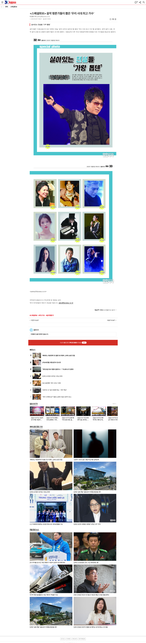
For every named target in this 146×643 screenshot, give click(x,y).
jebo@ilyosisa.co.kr (66, 303)
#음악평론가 (50, 315)
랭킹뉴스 (32, 350)
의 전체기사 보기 (105, 310)
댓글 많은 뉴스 (34, 530)
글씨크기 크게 (115, 19)
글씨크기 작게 (110, 19)
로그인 (62, 639)
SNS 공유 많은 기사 (36, 427)
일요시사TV (34, 404)
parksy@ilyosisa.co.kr (43, 16)
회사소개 (74, 639)
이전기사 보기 (35, 320)
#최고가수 (41, 315)
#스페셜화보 (33, 315)
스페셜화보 (13, 7)
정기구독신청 (82, 639)
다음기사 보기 (111, 320)
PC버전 (68, 639)
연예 (6, 7)
